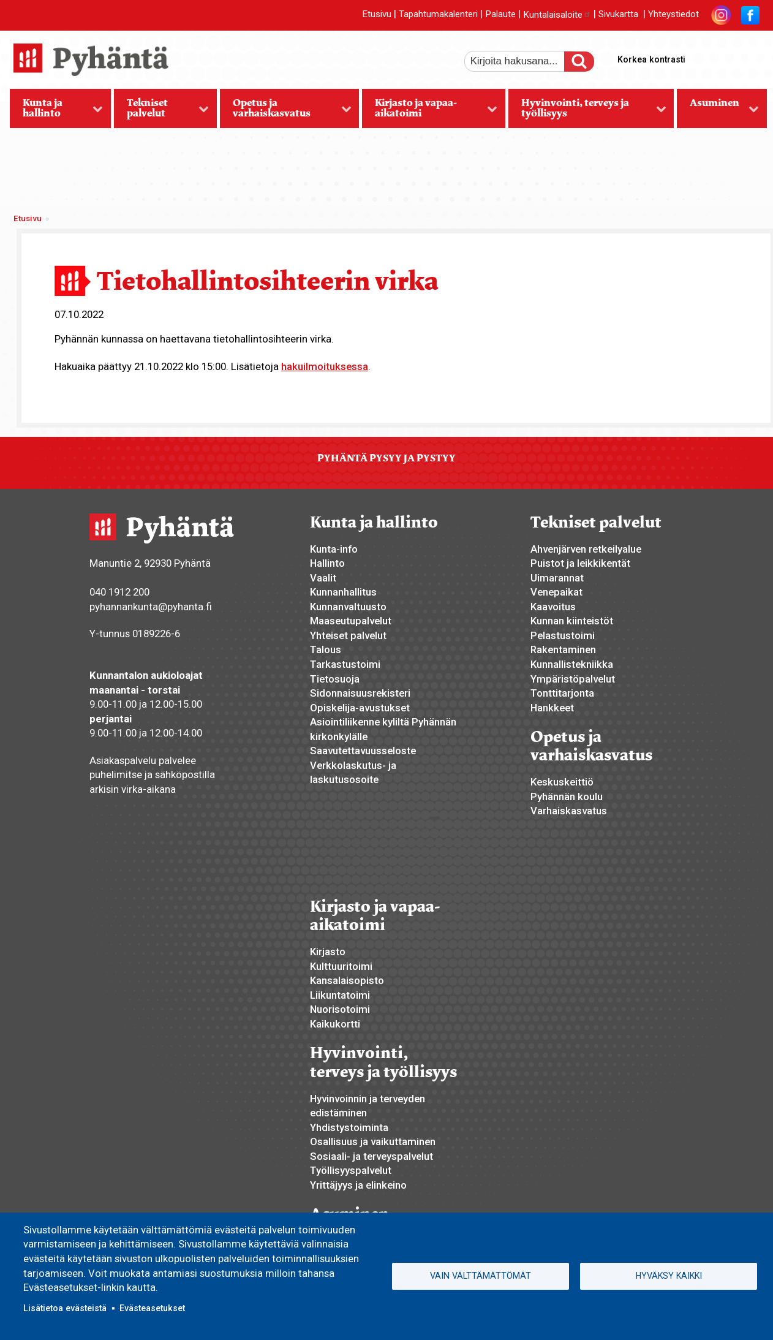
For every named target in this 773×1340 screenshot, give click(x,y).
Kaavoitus (553, 606)
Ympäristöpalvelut (572, 679)
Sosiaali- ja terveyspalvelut (371, 1156)
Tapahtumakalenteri (438, 14)
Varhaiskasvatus (568, 810)
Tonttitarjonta (562, 693)
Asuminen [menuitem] (718, 112)
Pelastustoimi (562, 635)
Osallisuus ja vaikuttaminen (373, 1141)
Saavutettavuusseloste (363, 750)
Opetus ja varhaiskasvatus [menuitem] (286, 112)
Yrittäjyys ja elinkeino (358, 1185)
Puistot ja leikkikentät (580, 563)
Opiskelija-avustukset (360, 708)
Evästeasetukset (152, 1308)
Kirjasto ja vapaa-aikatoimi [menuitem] (429, 112)
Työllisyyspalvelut (350, 1170)
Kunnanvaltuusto (348, 606)
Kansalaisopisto (347, 980)
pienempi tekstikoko (749, 57)
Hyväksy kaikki (669, 1276)
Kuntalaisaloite (557, 14)
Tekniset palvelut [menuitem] (161, 112)
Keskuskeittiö (562, 782)
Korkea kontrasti (651, 59)
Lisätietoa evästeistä (65, 1308)
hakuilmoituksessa (324, 366)
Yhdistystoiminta (349, 1127)
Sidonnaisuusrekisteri (360, 693)
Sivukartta (618, 14)
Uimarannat (557, 578)
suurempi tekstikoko (707, 57)
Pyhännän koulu (566, 796)
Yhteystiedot (673, 14)
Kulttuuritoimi (341, 966)
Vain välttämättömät (480, 1276)
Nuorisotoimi (340, 1009)
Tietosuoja (335, 679)
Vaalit (323, 578)
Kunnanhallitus (343, 592)
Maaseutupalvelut (350, 621)
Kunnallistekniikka (571, 664)
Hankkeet (552, 708)
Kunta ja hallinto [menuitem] (57, 112)
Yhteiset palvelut (348, 635)
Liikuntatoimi (340, 995)
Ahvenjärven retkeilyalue (585, 549)
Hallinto (327, 563)
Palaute (500, 14)
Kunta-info (334, 549)
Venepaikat (556, 592)
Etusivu (376, 14)
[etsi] (522, 61)
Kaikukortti (335, 1024)
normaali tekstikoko (728, 57)
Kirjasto (327, 951)
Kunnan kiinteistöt (571, 621)
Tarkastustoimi (345, 664)
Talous (325, 649)
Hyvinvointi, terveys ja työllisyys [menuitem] (587, 112)
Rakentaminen (563, 649)
